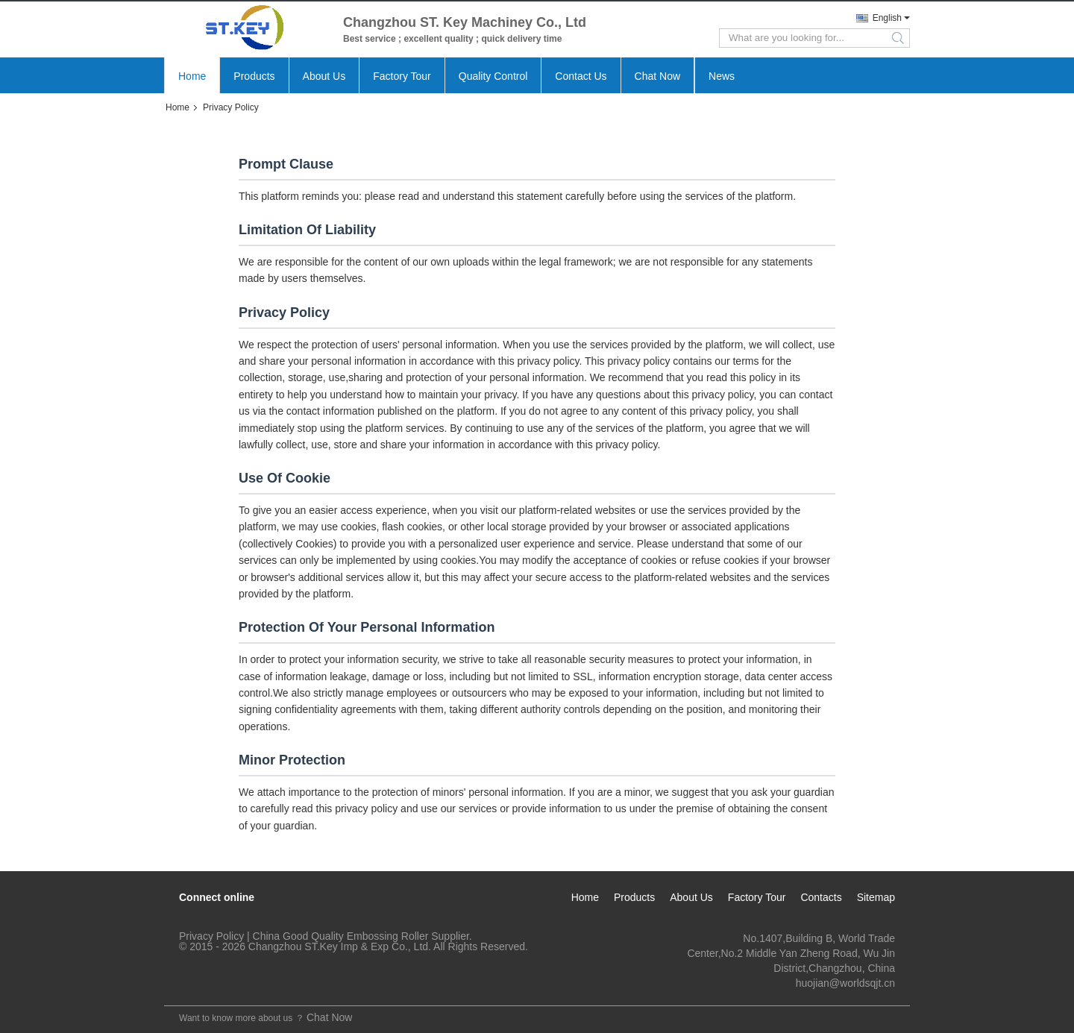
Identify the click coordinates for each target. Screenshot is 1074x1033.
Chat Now (657, 76)
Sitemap (876, 897)
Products (253, 76)
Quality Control (493, 76)
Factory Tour (402, 76)
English (887, 18)
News (722, 76)
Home (192, 76)
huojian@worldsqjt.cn (845, 983)
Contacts (820, 897)
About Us (324, 76)
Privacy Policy (211, 936)
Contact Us (580, 76)
